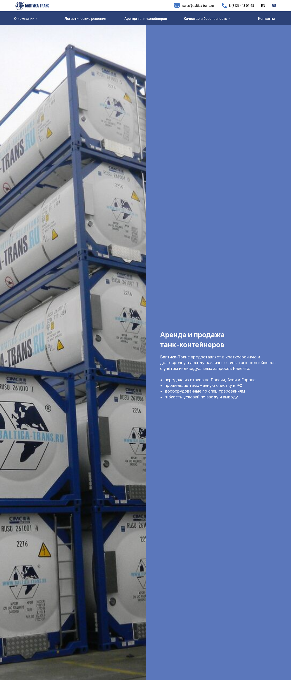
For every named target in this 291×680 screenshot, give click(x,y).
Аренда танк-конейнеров (145, 18)
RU (274, 5)
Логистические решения (85, 18)
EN (263, 5)
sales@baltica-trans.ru (198, 5)
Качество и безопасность (205, 18)
